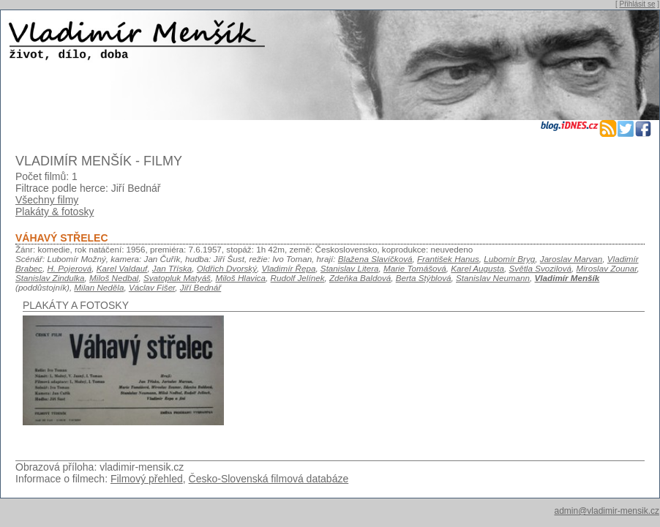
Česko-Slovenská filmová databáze (269, 479)
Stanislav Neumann (493, 278)
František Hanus (448, 259)
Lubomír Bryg (509, 259)
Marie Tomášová (414, 268)
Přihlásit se (638, 4)
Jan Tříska (172, 268)
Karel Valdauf (122, 268)
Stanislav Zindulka (50, 278)
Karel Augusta (477, 268)
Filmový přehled (146, 479)
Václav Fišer (152, 287)
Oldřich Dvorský (227, 268)
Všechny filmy (46, 200)
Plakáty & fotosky (54, 211)
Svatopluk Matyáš (177, 278)
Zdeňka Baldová (360, 278)
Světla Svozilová (540, 268)
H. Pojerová (69, 268)
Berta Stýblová (423, 278)
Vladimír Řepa (289, 268)
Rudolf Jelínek (298, 278)
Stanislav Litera (349, 268)
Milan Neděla (99, 287)
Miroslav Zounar (607, 268)
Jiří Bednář (200, 287)
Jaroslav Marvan (571, 259)
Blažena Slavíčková (375, 259)
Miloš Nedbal (113, 278)
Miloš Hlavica (240, 278)
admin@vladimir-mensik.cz (606, 511)
